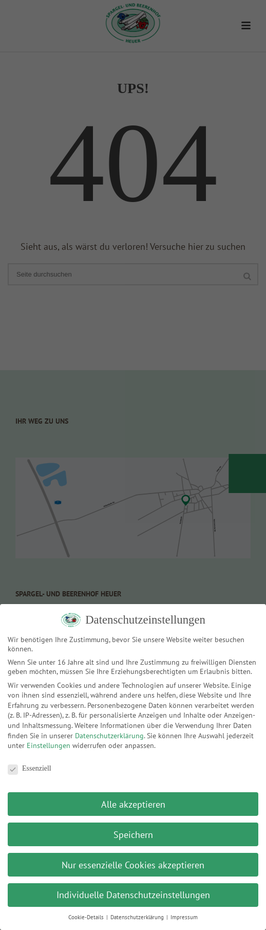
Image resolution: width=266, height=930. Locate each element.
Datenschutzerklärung (109, 735)
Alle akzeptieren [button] (133, 804)
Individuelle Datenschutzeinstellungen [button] (133, 895)
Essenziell (29, 768)
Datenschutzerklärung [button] (137, 917)
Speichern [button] (133, 835)
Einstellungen (48, 745)
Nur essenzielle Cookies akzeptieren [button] (133, 865)
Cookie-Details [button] (86, 917)
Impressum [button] (184, 917)
